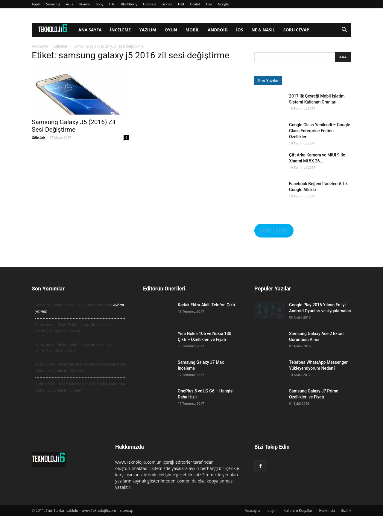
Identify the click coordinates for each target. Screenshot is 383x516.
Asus (69, 4)
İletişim (272, 510)
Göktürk (38, 137)
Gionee (167, 4)
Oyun (171, 30)
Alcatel (195, 4)
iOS (239, 30)
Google (223, 4)
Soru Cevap (296, 30)
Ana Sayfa (90, 30)
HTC (112, 4)
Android (218, 30)
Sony (100, 4)
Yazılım (147, 30)
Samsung (53, 4)
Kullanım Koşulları (298, 510)
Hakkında (327, 510)
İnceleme (120, 30)
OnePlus (149, 4)
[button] (344, 30)
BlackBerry (129, 4)
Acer (208, 4)
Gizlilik (346, 510)
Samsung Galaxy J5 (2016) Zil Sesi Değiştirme (73, 125)
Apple (36, 4)
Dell (181, 4)
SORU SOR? (273, 230)
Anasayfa (252, 510)
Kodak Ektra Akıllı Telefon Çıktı (206, 304)
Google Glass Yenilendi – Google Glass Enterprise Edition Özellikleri (319, 130)
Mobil (192, 30)
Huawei (84, 4)
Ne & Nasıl (263, 30)
